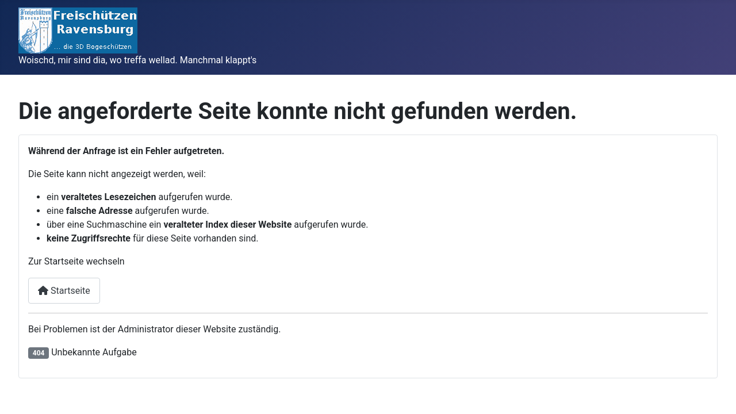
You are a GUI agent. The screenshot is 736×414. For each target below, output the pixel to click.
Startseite (64, 290)
